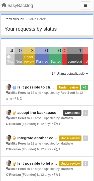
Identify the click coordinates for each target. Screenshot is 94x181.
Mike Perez (18, 93)
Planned (42, 61)
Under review (29, 59)
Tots (10, 59)
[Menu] (85, 5)
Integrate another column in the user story (55, 138)
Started (56, 61)
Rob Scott (67, 93)
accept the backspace (36, 112)
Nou (19, 61)
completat (75, 61)
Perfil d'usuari (14, 19)
